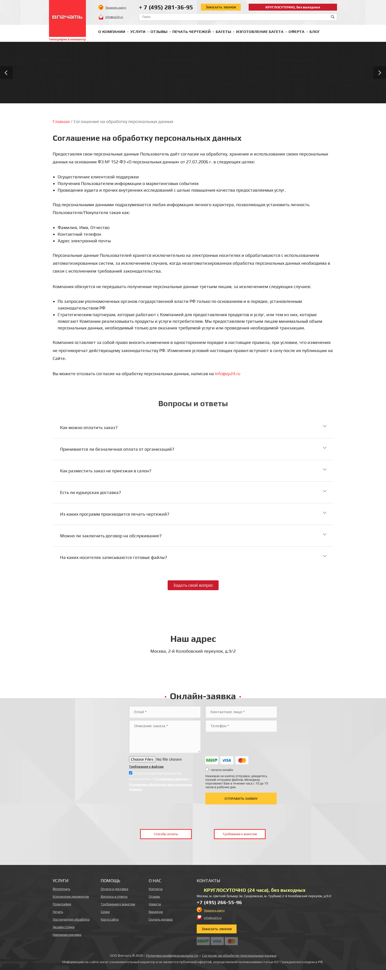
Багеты (223, 31)
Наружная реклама (67, 935)
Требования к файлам (146, 767)
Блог (314, 31)
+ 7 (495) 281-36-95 (166, 7)
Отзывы (158, 31)
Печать (58, 912)
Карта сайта (110, 919)
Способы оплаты (166, 834)
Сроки (105, 912)
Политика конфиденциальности (172, 955)
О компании (111, 31)
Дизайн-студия (64, 927)
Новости (155, 904)
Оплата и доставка (114, 889)
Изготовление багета (260, 31)
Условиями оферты (171, 779)
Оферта (297, 31)
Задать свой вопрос (193, 585)
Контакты (156, 889)
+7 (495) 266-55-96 (219, 902)
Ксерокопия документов (71, 896)
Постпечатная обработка (71, 919)
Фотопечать (61, 889)
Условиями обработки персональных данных (160, 787)
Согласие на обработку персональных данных (239, 955)
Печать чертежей (191, 31)
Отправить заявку (241, 799)
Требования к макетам (240, 834)
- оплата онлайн (219, 770)
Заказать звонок (221, 7)
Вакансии (156, 912)
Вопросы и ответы (114, 896)
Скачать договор (161, 919)
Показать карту (115, 7)
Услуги (137, 31)
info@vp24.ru (114, 17)
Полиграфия (62, 904)
